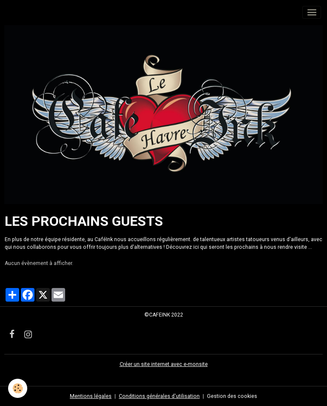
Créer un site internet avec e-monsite (164, 364)
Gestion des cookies (232, 396)
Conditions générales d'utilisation (159, 396)
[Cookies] (18, 388)
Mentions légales (91, 396)
